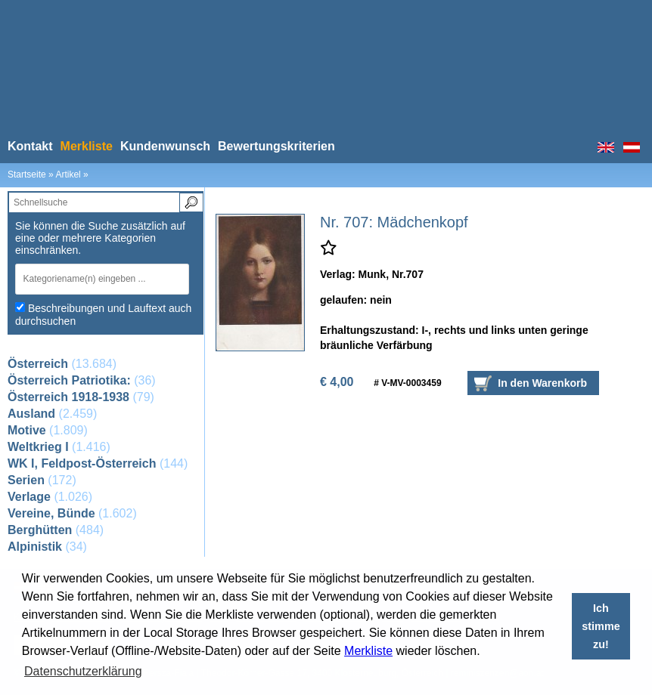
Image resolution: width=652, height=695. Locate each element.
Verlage (29, 496)
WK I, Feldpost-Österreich (82, 463)
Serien (26, 480)
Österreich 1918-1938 (68, 397)
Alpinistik (35, 546)
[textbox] (97, 278)
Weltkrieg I (38, 446)
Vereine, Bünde (51, 513)
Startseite (27, 174)
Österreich (38, 363)
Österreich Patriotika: (69, 380)
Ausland (31, 413)
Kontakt (30, 146)
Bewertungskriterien (276, 146)
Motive (27, 430)
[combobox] (105, 279)
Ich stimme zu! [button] (600, 626)
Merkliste (368, 650)
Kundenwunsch (165, 146)
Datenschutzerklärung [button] (83, 671)
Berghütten (40, 530)
